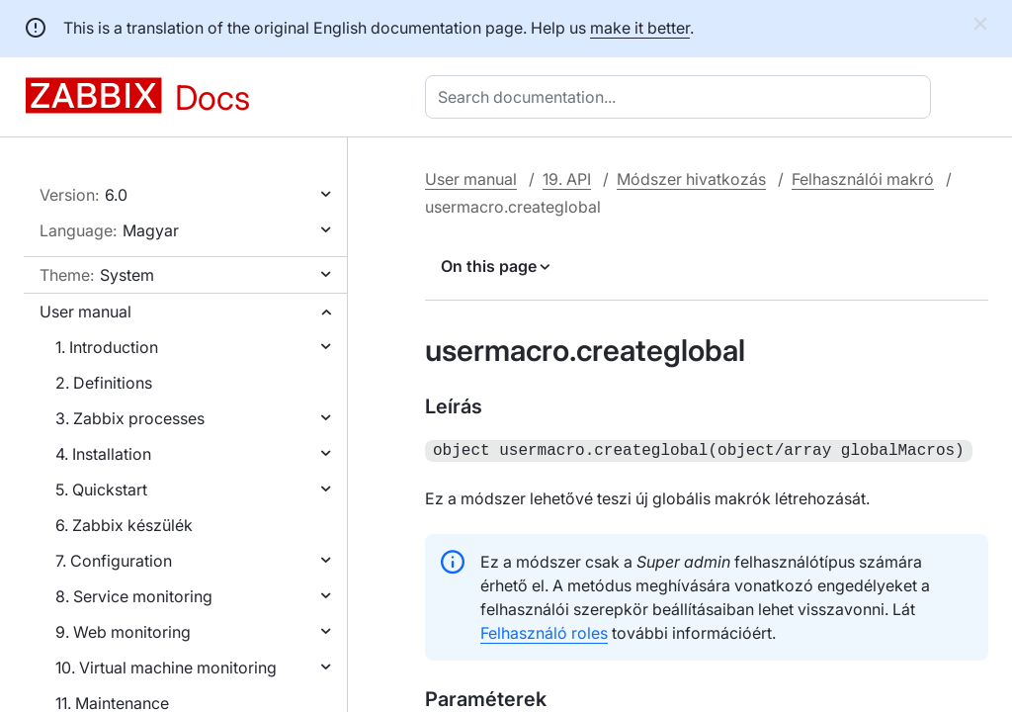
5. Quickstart (101, 489)
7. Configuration (113, 561)
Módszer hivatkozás (691, 179)
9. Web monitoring (123, 632)
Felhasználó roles (544, 631)
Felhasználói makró (863, 179)
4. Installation (103, 454)
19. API (567, 179)
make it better (640, 28)
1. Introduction (106, 347)
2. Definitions (103, 383)
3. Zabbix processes (130, 418)
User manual (85, 311)
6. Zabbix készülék (124, 525)
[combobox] (682, 97)
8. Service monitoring (133, 596)
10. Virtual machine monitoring (166, 667)
